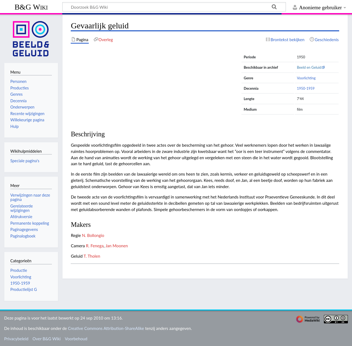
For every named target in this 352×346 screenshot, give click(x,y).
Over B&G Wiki (46, 338)
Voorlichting (306, 78)
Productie (18, 270)
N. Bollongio (93, 235)
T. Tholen (92, 256)
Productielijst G (23, 289)
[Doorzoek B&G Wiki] (174, 6)
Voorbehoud (76, 338)
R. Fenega (94, 245)
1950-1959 (306, 88)
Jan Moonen (116, 245)
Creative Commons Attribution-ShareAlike (106, 328)
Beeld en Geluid (309, 67)
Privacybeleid (16, 338)
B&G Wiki (31, 7)
